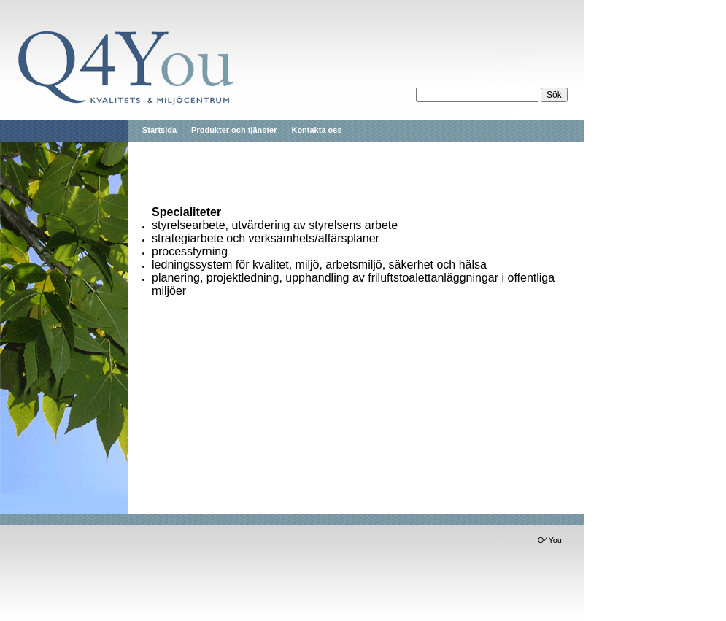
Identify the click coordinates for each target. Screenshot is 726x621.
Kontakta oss (316, 130)
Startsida (159, 130)
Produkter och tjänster (234, 130)
